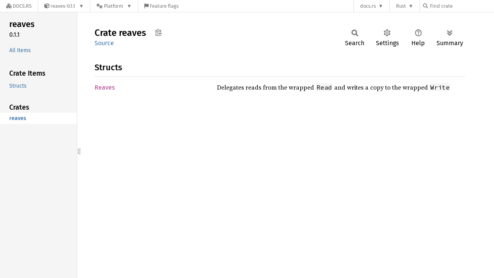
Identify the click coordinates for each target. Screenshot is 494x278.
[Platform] (114, 6)
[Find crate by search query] (461, 6)
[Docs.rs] (19, 6)
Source (104, 43)
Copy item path (158, 32)
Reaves (105, 87)
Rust (401, 6)
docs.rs (368, 6)
